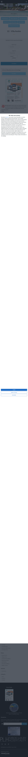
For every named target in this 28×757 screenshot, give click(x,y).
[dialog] (14, 378)
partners (7, 117)
